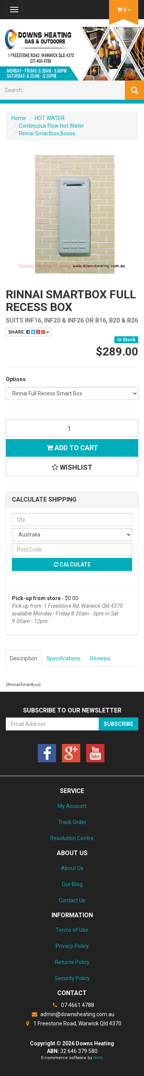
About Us (72, 868)
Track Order (72, 822)
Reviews (100, 658)
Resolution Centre (72, 838)
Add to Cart (72, 448)
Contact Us (72, 900)
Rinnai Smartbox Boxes (47, 133)
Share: (28, 332)
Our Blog (72, 884)
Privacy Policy (72, 946)
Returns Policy (72, 962)
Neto (98, 1057)
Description (23, 658)
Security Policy (72, 978)
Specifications (63, 658)
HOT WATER (50, 118)
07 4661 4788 (72, 1005)
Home (19, 118)
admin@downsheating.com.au (72, 1014)
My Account (72, 806)
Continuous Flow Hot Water (51, 126)
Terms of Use (72, 930)
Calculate (72, 564)
